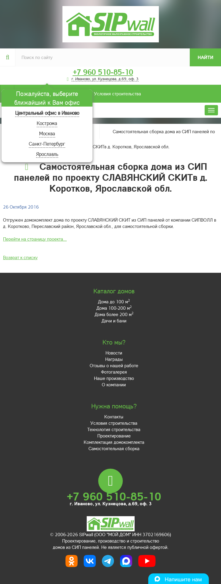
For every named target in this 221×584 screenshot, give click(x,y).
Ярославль (47, 154)
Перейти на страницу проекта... (35, 239)
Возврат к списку (20, 257)
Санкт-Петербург (47, 144)
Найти (205, 57)
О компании (114, 384)
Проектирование (114, 435)
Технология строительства (113, 429)
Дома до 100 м (114, 301)
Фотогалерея (114, 371)
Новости (113, 352)
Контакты (113, 416)
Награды (114, 359)
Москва (47, 133)
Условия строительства (77, 94)
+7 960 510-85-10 (103, 72)
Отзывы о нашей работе (114, 365)
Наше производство (114, 378)
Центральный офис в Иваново (47, 113)
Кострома (47, 123)
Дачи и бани (114, 320)
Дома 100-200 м (114, 308)
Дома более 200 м (114, 314)
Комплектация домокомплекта (114, 442)
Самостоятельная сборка (114, 448)
